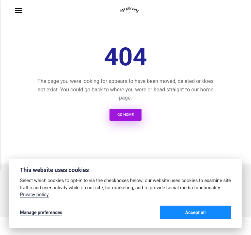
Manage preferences (41, 212)
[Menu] (19, 10)
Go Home (125, 115)
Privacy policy (34, 195)
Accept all (214, 212)
